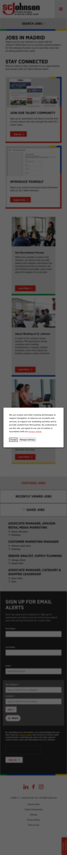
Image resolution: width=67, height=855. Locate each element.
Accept (13, 439)
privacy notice (34, 431)
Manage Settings (27, 439)
